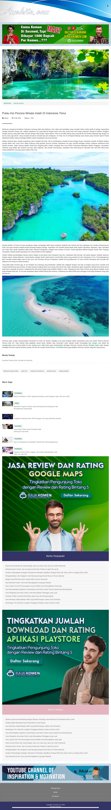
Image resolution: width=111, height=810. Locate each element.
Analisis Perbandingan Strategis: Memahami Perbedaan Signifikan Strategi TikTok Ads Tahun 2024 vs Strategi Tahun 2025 (46, 572)
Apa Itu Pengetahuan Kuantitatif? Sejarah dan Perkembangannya (36, 442)
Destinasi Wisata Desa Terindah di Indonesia (17, 360)
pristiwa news (51, 371)
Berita (56, 792)
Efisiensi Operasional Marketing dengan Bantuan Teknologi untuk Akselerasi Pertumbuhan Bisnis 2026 (39, 719)
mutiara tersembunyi (37, 371)
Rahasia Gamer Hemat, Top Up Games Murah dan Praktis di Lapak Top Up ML (32, 569)
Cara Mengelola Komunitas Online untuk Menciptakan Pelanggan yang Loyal (31, 593)
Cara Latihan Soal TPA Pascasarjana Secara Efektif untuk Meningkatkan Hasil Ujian (33, 586)
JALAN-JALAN (19, 103)
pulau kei (24, 371)
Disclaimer (55, 796)
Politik (17, 403)
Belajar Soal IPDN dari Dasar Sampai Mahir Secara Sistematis (26, 579)
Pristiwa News (94, 345)
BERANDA (7, 103)
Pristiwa (61, 347)
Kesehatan (18, 426)
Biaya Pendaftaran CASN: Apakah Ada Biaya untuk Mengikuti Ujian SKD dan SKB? (42, 396)
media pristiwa (64, 371)
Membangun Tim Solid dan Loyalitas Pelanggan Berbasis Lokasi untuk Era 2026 (32, 603)
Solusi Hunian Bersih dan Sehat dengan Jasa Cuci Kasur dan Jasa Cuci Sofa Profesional (35, 566)
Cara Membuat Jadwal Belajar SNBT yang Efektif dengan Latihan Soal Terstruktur (32, 599)
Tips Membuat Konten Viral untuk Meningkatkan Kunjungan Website (28, 583)
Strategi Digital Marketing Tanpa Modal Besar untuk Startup (25, 723)
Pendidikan (18, 393)
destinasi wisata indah (10, 371)
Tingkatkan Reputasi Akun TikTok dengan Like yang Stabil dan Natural (37, 418)
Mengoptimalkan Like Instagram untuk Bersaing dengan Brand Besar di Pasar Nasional (34, 576)
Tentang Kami (55, 788)
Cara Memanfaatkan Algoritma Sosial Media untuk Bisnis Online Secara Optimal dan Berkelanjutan (38, 589)
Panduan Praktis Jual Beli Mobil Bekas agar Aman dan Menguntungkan (29, 596)
